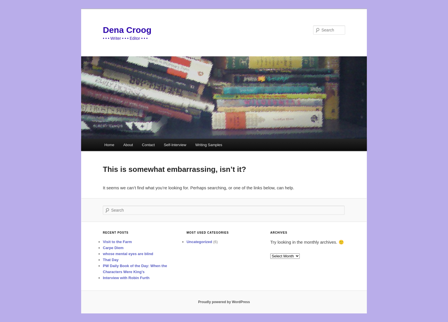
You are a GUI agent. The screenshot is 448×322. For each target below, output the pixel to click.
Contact (148, 145)
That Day (111, 260)
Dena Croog (127, 30)
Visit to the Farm (117, 242)
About (128, 145)
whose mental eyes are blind (128, 254)
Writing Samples (208, 145)
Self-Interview (175, 145)
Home (109, 145)
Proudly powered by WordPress (224, 302)
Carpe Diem (113, 248)
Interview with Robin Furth (126, 278)
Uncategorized (199, 242)
